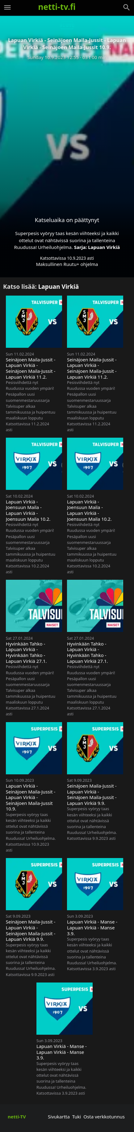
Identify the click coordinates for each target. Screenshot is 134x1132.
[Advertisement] (67, 133)
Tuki (76, 1116)
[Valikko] (7, 7)
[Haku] (126, 7)
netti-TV (17, 1116)
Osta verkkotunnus (104, 1116)
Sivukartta (59, 1116)
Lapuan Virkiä (104, 247)
